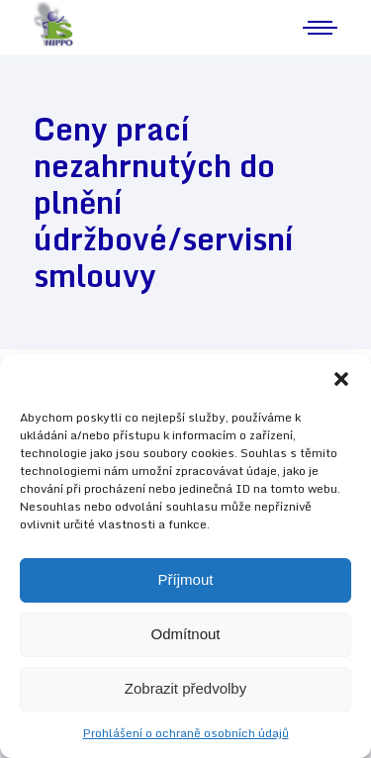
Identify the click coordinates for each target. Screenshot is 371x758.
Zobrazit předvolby (185, 688)
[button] (341, 379)
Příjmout (186, 579)
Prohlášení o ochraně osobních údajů (186, 732)
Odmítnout (185, 633)
